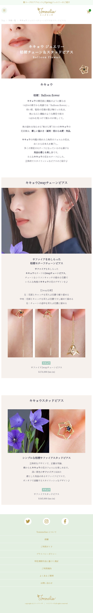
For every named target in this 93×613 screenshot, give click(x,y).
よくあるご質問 (46, 575)
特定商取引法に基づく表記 (46, 561)
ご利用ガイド (46, 546)
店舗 (46, 539)
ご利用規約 (46, 568)
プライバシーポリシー (46, 553)
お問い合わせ (46, 583)
